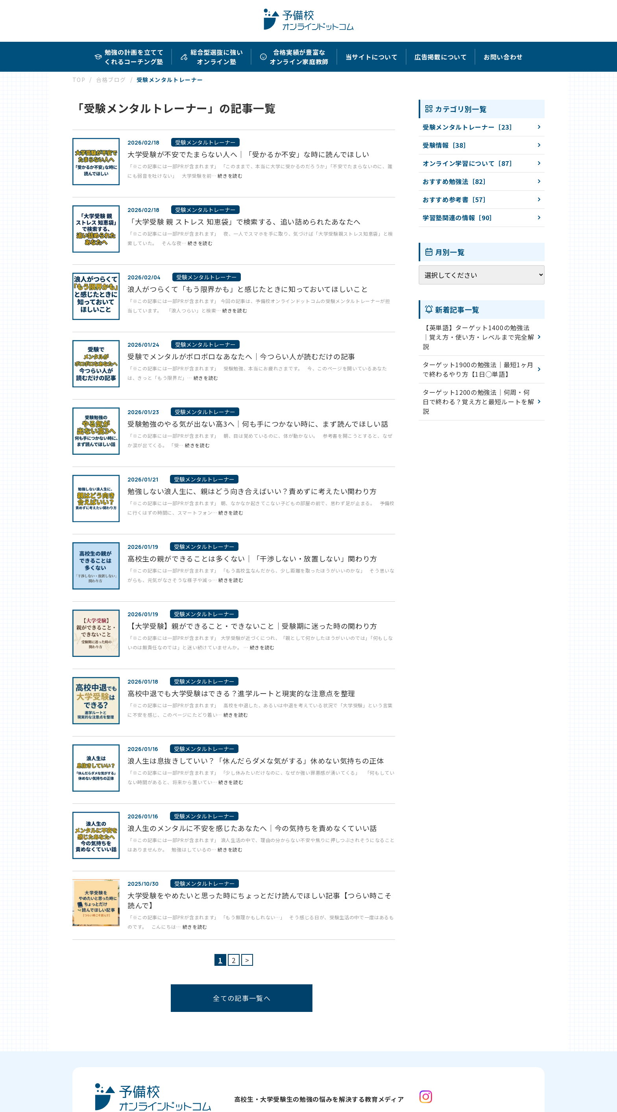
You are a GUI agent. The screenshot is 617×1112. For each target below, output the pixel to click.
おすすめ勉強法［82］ (456, 181)
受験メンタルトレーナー (205, 142)
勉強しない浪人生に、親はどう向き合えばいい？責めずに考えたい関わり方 (252, 491)
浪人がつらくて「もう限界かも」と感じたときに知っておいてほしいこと (247, 289)
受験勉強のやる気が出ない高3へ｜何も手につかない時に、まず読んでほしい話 (257, 423)
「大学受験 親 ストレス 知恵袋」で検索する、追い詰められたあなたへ (244, 221)
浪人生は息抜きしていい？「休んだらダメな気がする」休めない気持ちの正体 (255, 760)
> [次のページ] (247, 960)
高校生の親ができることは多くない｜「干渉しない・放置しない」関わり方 (252, 558)
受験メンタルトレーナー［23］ (469, 127)
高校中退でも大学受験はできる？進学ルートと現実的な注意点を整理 (241, 693)
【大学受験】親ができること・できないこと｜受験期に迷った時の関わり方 (252, 626)
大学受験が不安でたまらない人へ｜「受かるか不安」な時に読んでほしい (248, 154)
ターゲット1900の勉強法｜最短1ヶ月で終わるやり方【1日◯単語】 (478, 369)
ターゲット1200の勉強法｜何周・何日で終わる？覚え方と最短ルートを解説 (478, 401)
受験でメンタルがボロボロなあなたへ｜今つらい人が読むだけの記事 (241, 356)
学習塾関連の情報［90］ (459, 217)
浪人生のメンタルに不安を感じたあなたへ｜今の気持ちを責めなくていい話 (252, 828)
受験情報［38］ (446, 145)
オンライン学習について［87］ (469, 163)
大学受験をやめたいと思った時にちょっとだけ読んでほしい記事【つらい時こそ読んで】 (259, 900)
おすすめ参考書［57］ (456, 199)
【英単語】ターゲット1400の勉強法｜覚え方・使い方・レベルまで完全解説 (478, 337)
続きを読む (230, 175)
